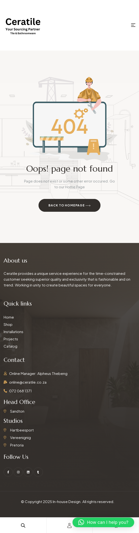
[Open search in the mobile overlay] (23, 525)
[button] (103, 522)
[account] (69, 525)
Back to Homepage (69, 205)
